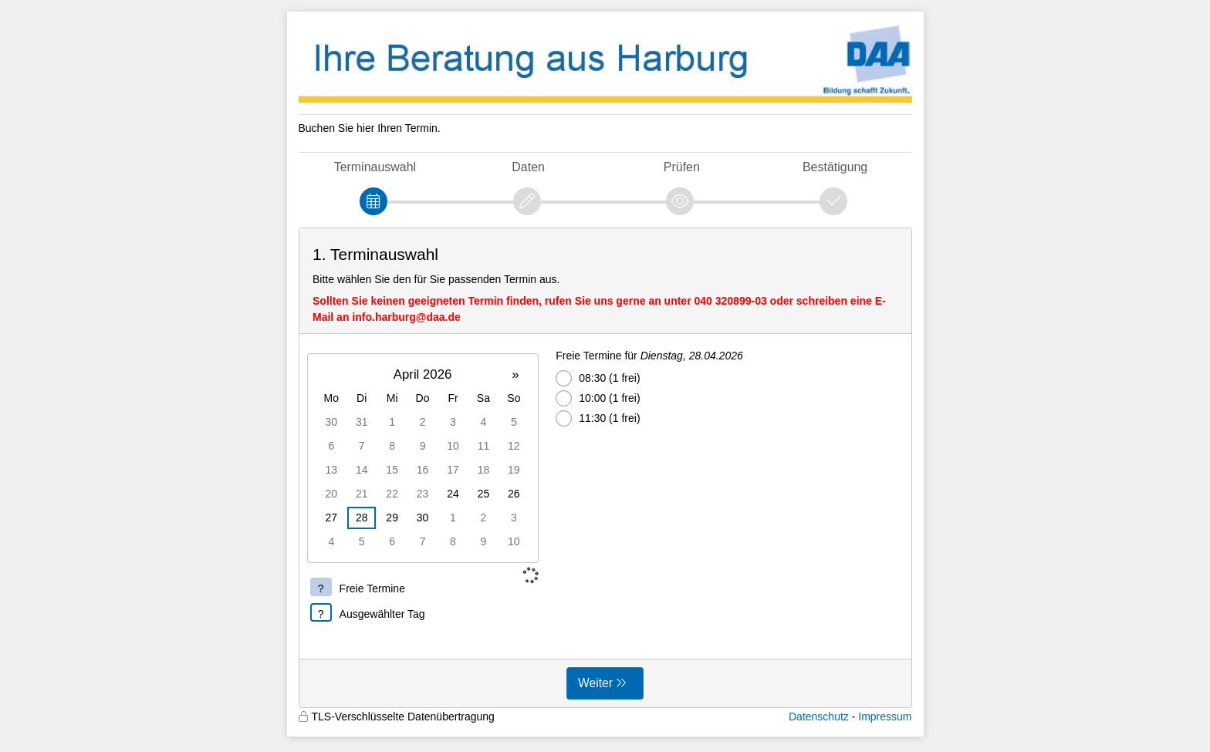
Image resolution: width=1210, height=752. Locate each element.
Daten (528, 167)
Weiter (595, 683)
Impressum (884, 716)
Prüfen (682, 167)
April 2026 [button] (423, 374)
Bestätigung (835, 167)
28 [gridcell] (362, 517)
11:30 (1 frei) (598, 418)
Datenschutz (819, 716)
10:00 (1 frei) (598, 398)
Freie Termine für (649, 355)
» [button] (515, 374)
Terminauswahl (375, 167)
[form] (605, 468)
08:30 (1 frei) (598, 378)
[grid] (423, 458)
